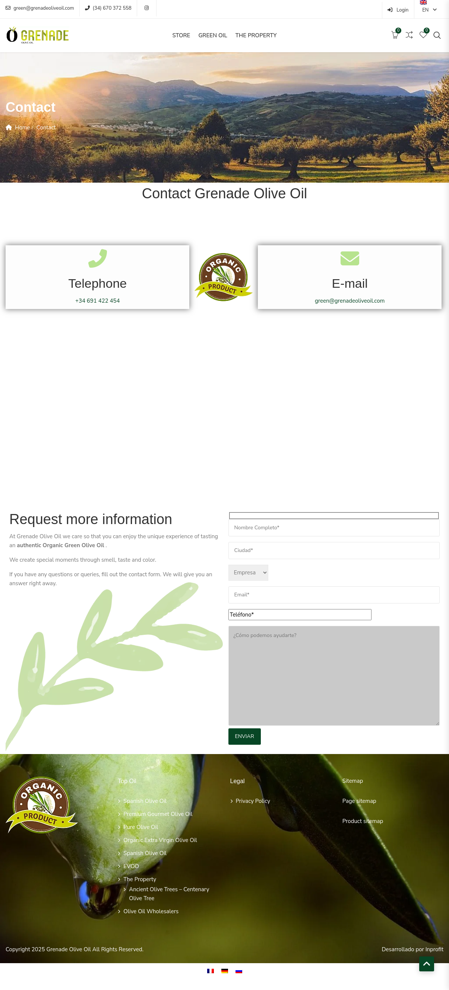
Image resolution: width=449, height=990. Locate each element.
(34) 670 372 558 (108, 8)
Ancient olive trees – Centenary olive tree (169, 894)
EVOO (131, 866)
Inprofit (434, 949)
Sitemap (352, 781)
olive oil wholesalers (150, 911)
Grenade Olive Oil (68, 949)
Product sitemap (362, 821)
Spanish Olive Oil (145, 801)
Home (22, 127)
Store (181, 35)
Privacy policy (253, 801)
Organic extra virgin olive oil (160, 840)
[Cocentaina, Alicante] (224, 396)
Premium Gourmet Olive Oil (157, 814)
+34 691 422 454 (97, 301)
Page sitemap (359, 801)
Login (398, 10)
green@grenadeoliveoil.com (40, 8)
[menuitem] (210, 971)
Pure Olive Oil (140, 827)
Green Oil (212, 35)
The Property (256, 35)
